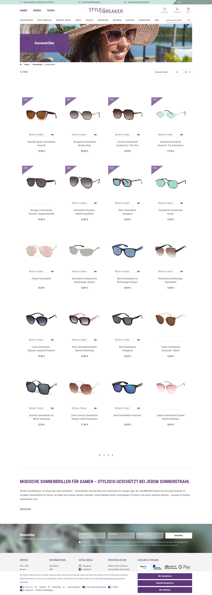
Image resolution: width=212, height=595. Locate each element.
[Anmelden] (177, 11)
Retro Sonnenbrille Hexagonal (127, 212)
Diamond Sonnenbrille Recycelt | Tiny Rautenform (170, 143)
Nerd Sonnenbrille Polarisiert (127, 415)
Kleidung (117, 20)
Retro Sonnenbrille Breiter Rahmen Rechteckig (84, 349)
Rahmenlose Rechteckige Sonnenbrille (171, 280)
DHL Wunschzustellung (96, 587)
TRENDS (51, 10)
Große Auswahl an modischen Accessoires (39, 2)
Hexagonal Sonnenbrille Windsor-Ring (84, 143)
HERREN (37, 10)
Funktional (29, 590)
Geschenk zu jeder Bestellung (138, 2)
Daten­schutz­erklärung (107, 579)
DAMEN (23, 10)
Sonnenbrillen (26, 20)
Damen (26, 65)
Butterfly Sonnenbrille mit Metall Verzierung (41, 417)
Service (23, 569)
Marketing (57, 587)
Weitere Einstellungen (44, 590)
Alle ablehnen (165, 590)
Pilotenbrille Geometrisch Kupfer (171, 212)
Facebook (85, 569)
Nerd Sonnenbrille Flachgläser (127, 349)
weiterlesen (25, 509)
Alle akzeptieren (165, 576)
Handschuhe (144, 20)
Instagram (85, 566)
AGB (51, 569)
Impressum (54, 566)
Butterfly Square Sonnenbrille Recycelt (41, 143)
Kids (157, 20)
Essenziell (29, 587)
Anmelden (178, 535)
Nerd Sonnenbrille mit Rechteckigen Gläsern (127, 280)
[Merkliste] (164, 11)
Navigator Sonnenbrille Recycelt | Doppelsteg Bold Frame (41, 212)
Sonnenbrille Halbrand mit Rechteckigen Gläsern (84, 280)
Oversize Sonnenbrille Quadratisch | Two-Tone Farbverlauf (127, 143)
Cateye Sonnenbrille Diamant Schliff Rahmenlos (170, 417)
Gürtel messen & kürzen (117, 566)
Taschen (89, 20)
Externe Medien (73, 587)
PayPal (115, 587)
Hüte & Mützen (44, 20)
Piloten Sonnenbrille (41, 278)
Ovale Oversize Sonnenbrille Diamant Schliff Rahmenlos (84, 417)
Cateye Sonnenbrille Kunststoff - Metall (170, 349)
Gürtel (78, 20)
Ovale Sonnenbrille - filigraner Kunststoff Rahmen (41, 349)
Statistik (42, 587)
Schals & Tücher (63, 20)
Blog (179, 2)
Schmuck (130, 20)
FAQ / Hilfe (24, 566)
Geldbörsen (103, 20)
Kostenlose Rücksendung (91, 2)
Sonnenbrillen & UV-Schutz (119, 569)
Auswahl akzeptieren (165, 583)
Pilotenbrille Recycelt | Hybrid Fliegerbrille (84, 212)
